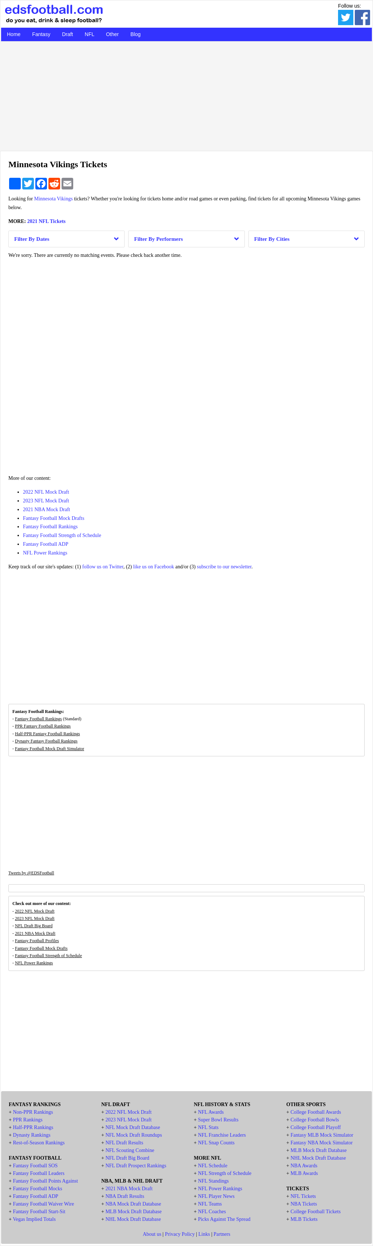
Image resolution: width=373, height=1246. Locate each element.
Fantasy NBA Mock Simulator (321, 1142)
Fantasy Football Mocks (37, 1188)
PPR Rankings (27, 1119)
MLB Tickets (303, 1219)
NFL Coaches (212, 1211)
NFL (89, 34)
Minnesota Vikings (53, 198)
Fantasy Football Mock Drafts (53, 518)
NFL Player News (216, 1196)
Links (204, 1234)
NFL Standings (213, 1181)
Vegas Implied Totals (34, 1219)
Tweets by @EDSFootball (31, 872)
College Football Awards (315, 1112)
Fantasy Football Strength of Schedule (62, 535)
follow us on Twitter (102, 566)
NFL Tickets (303, 1196)
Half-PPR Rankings (33, 1127)
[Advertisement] (186, 94)
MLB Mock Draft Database (133, 1211)
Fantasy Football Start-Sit (39, 1211)
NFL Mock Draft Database (132, 1127)
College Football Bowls (314, 1119)
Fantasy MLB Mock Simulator (321, 1135)
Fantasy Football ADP (45, 544)
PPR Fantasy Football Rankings (43, 726)
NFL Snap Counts (216, 1142)
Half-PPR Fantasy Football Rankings (47, 733)
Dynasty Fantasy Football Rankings (46, 741)
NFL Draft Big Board (33, 925)
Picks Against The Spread (224, 1219)
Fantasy (41, 34)
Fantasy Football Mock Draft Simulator (49, 748)
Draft (67, 34)
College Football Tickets (315, 1211)
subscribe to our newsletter (224, 566)
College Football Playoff (315, 1127)
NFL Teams (210, 1204)
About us (152, 1234)
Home (13, 34)
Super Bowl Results (218, 1119)
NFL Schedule (212, 1165)
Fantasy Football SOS (35, 1165)
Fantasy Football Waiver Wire (43, 1204)
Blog (135, 34)
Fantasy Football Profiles (37, 940)
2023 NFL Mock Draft (46, 501)
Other (112, 34)
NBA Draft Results (124, 1196)
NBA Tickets (303, 1204)
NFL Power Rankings (45, 553)
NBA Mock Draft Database (133, 1204)
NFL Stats (208, 1127)
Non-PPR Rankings (33, 1112)
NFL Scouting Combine (129, 1150)
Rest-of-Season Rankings (38, 1142)
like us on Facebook (153, 566)
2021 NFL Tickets (46, 221)
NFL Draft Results (124, 1142)
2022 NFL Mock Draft (46, 492)
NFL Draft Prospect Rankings (135, 1165)
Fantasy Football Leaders (38, 1173)
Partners (221, 1234)
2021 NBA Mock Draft (46, 509)
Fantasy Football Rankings (50, 526)
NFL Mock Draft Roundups (133, 1135)
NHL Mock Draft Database (133, 1219)
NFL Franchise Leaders (222, 1135)
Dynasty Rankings (31, 1135)
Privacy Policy (180, 1234)
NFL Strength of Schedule (224, 1173)
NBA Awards (303, 1165)
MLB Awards (304, 1173)
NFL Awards (211, 1112)
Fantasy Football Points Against (45, 1181)
